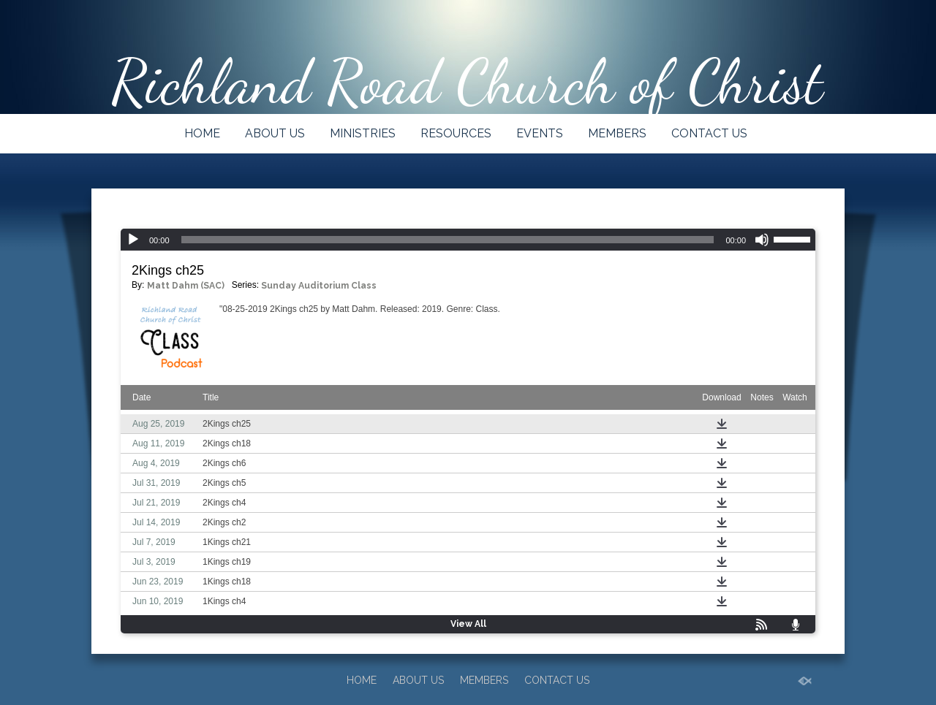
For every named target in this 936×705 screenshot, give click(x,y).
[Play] (133, 239)
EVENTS (539, 133)
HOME (202, 133)
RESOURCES (455, 133)
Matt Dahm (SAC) (185, 286)
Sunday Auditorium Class (319, 286)
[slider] (447, 239)
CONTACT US (709, 133)
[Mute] (762, 239)
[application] (468, 240)
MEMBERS (617, 133)
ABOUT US (275, 133)
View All (468, 624)
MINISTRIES (363, 133)
